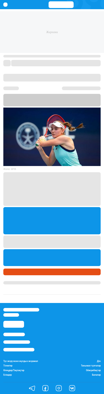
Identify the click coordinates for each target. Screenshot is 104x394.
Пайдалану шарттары (18, 349)
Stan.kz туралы (14, 334)
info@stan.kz (11, 315)
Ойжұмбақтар (93, 370)
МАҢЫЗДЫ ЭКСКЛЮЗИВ (28, 271)
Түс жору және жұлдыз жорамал (20, 361)
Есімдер (7, 374)
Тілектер (7, 365)
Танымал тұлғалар (91, 365)
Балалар (96, 374)
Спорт (8, 271)
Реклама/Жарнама (16, 342)
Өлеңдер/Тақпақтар (13, 370)
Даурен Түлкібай (13, 282)
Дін (99, 361)
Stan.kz (53, 104)
